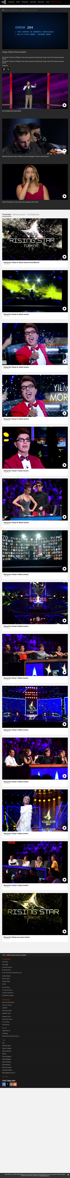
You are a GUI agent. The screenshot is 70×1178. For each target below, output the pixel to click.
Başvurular (41, 2)
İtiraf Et (4, 984)
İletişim (4, 1054)
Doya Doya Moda (6, 1010)
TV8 (3, 1043)
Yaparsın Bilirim (6, 1030)
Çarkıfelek (4, 1007)
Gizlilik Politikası (6, 1062)
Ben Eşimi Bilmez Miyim (8, 1002)
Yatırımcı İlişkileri (6, 1048)
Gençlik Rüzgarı (6, 981)
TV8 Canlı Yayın (56, 2)
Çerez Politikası (6, 1064)
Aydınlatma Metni (7, 1070)
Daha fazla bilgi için (44, 1175)
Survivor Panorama (7, 990)
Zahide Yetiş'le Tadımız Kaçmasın (10, 1036)
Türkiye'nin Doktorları (7, 992)
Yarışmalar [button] (11, 2)
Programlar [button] (25, 2)
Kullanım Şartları (6, 1067)
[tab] (6, 215)
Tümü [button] (47, 2)
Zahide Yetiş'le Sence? (8, 995)
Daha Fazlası (5, 1076)
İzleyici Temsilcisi (6, 1051)
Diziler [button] (18, 2)
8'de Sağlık (5, 964)
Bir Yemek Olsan (6, 970)
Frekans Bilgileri (6, 1059)
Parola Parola (5, 1024)
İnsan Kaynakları (6, 1056)
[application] (34, 30)
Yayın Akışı (33, 2)
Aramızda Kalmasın (7, 967)
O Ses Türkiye (5, 1022)
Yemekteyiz (5, 1033)
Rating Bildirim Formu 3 (8, 1073)
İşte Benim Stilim (6, 1013)
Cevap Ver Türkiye (6, 1005)
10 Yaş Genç (5, 961)
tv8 (6, 10)
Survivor (4, 1028)
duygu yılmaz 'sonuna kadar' (29, 10)
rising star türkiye (14, 10)
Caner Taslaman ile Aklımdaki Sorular (12, 972)
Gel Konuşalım (6, 978)
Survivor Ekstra (6, 987)
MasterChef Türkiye (7, 1019)
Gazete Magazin (6, 976)
